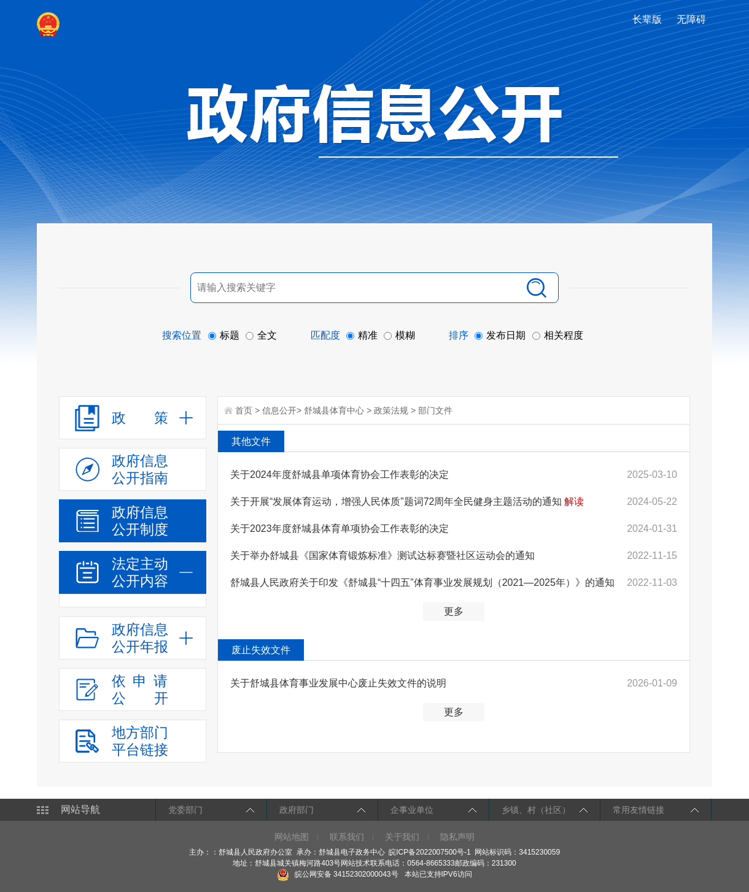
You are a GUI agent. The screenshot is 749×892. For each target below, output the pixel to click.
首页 (243, 410)
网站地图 (291, 837)
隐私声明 (457, 837)
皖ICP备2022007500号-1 (429, 852)
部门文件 (435, 410)
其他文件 (251, 441)
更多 (454, 611)
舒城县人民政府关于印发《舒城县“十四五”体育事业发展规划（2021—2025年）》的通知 (422, 582)
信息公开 (279, 410)
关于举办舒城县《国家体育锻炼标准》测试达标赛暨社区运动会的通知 (382, 555)
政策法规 (391, 410)
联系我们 (347, 837)
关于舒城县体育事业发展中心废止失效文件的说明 (338, 683)
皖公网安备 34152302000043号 (337, 874)
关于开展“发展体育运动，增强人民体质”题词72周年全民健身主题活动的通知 (396, 501)
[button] (648, 19)
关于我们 (402, 837)
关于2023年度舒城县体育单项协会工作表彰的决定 (339, 528)
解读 (574, 501)
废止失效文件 (260, 650)
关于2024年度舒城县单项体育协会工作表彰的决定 (339, 474)
